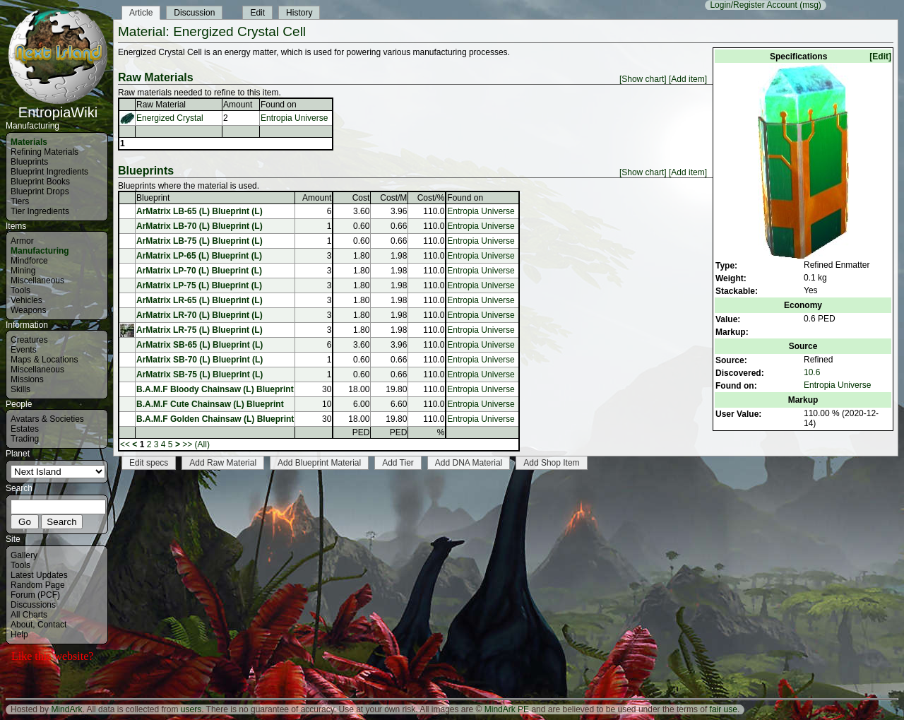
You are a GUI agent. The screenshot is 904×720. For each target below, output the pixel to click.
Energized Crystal (169, 118)
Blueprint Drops (40, 191)
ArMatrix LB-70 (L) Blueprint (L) (199, 226)
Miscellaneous (37, 280)
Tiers (20, 201)
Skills (20, 389)
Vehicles (26, 300)
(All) (202, 444)
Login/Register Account (753, 5)
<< (125, 444)
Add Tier (398, 463)
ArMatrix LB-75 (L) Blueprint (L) (199, 241)
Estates (25, 429)
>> (187, 444)
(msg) (810, 5)
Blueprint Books (40, 182)
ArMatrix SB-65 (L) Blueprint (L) (199, 345)
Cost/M (393, 198)
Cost (361, 198)
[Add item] (688, 79)
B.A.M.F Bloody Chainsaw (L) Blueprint (215, 389)
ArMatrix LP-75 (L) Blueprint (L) (199, 285)
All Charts (29, 615)
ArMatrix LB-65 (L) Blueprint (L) (199, 211)
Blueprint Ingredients (49, 172)
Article (141, 13)
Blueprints (29, 162)
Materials (29, 142)
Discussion (194, 13)
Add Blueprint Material (319, 463)
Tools (20, 290)
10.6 (812, 372)
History (299, 13)
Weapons (28, 310)
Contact (51, 625)
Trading (25, 439)
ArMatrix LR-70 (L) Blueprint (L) (199, 315)
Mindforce (29, 261)
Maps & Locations (44, 360)
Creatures (29, 340)
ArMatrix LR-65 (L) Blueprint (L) (199, 300)
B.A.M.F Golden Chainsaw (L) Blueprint (215, 419)
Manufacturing (40, 251)
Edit (257, 13)
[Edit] (880, 56)
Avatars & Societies (47, 419)
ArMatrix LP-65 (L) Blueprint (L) (199, 256)
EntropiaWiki (57, 106)
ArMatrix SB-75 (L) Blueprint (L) (199, 374)
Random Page (38, 585)
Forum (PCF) (35, 595)
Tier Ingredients (40, 211)
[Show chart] (643, 79)
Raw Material (161, 105)
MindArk (66, 709)
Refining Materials (44, 152)
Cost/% (431, 198)
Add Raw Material (222, 463)
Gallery (24, 555)
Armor (22, 241)
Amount (237, 105)
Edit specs (148, 463)
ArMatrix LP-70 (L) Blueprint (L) (199, 271)
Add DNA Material (468, 463)
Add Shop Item (551, 463)
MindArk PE (506, 709)
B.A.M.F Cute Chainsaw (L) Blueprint (210, 404)
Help (19, 634)
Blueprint (153, 198)
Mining (23, 271)
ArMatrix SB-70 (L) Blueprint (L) (199, 360)
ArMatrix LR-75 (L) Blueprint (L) (199, 330)
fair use (723, 709)
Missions (27, 379)
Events (24, 350)
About (21, 625)
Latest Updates (39, 575)
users (191, 709)
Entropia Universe (837, 385)
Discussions (33, 605)
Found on (279, 105)
